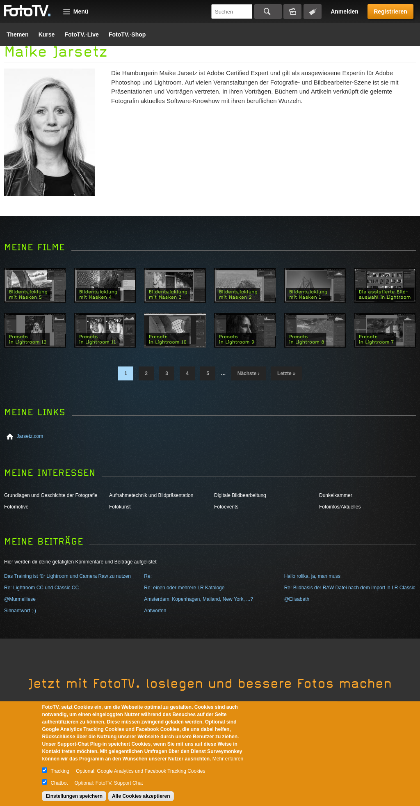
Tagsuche (313, 11)
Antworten (155, 611)
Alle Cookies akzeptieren (141, 796)
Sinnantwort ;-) (20, 611)
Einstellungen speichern (74, 796)
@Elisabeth (297, 599)
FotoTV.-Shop (127, 34)
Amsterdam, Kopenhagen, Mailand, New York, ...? (198, 599)
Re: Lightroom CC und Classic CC (41, 588)
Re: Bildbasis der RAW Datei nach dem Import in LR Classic (349, 588)
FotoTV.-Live (81, 34)
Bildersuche (292, 11)
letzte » (286, 373)
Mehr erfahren (227, 759)
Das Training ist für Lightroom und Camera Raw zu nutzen (67, 576)
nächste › (248, 373)
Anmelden (344, 11)
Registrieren (390, 11)
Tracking (59, 771)
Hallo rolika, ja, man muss (312, 576)
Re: (148, 576)
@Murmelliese (20, 599)
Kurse (47, 34)
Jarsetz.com (30, 436)
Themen (18, 34)
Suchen (268, 11)
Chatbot (59, 783)
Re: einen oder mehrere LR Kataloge (184, 588)
